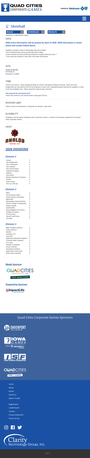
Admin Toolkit (14, 398)
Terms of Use (14, 418)
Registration (13, 404)
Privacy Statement (16, 415)
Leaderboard (14, 408)
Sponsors (12, 394)
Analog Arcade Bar (12, 69)
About (11, 388)
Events (11, 391)
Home (11, 384)
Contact (12, 411)
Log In (47, 453)
